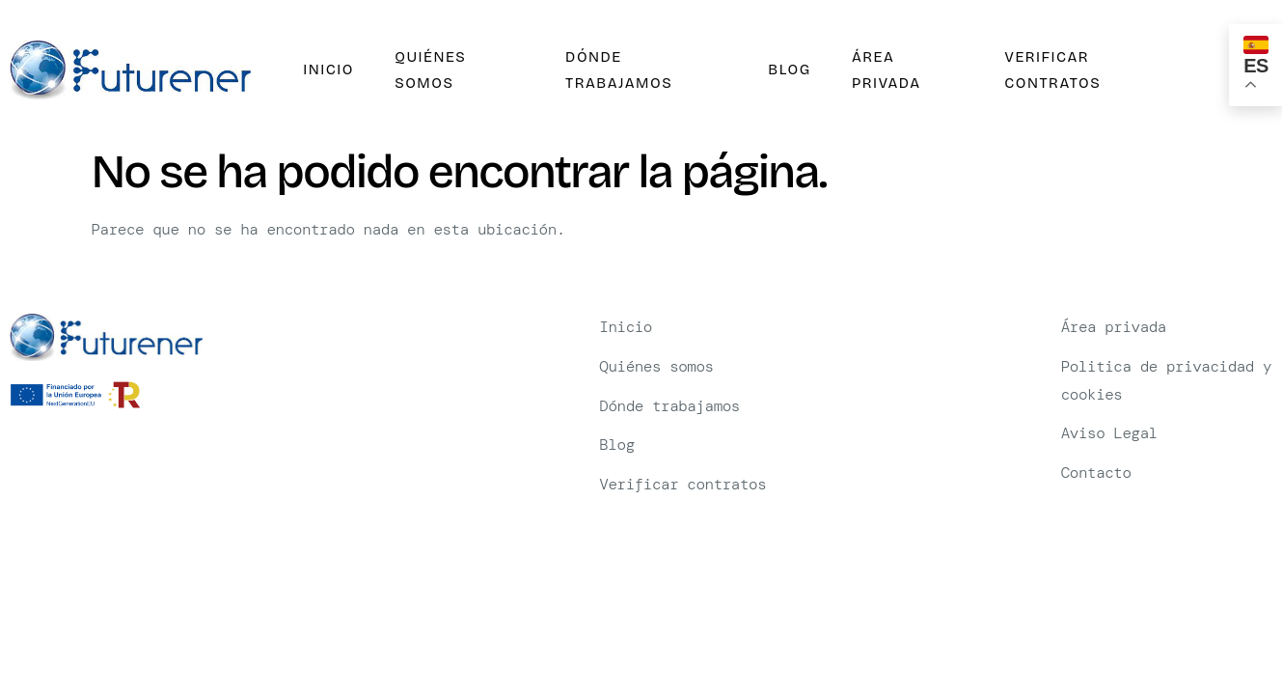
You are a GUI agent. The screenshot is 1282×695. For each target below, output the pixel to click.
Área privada (879, 70)
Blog (785, 69)
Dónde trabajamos (613, 70)
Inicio (324, 69)
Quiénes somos (423, 70)
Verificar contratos (1046, 70)
